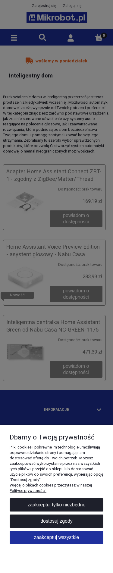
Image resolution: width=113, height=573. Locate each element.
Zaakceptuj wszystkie (56, 537)
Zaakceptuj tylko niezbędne (56, 504)
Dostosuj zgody (56, 521)
